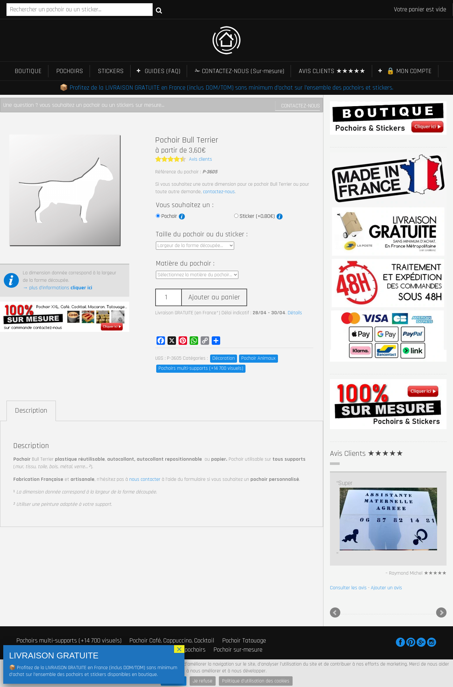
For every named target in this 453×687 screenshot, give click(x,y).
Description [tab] (31, 410)
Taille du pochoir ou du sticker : (201, 234)
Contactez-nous (300, 105)
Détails (295, 312)
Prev (335, 612)
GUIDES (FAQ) (162, 71)
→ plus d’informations (57, 287)
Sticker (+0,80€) (261, 216)
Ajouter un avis (386, 587)
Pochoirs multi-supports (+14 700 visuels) (200, 368)
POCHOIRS (69, 71)
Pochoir (173, 216)
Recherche (159, 10)
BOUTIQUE (28, 71)
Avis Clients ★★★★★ (366, 453)
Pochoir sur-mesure (237, 649)
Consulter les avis (348, 587)
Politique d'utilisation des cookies (255, 681)
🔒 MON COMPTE (409, 71)
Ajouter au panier (214, 297)
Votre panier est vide (420, 9)
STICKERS (111, 71)
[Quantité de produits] (168, 297)
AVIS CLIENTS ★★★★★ (332, 71)
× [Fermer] (179, 649)
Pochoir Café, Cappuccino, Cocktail (171, 640)
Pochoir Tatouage (244, 640)
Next (441, 612)
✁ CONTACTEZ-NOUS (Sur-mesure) (239, 71)
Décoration (223, 358)
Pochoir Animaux (258, 358)
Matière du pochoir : (185, 263)
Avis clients (200, 159)
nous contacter (144, 479)
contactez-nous (219, 191)
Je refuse (202, 681)
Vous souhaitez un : (184, 205)
